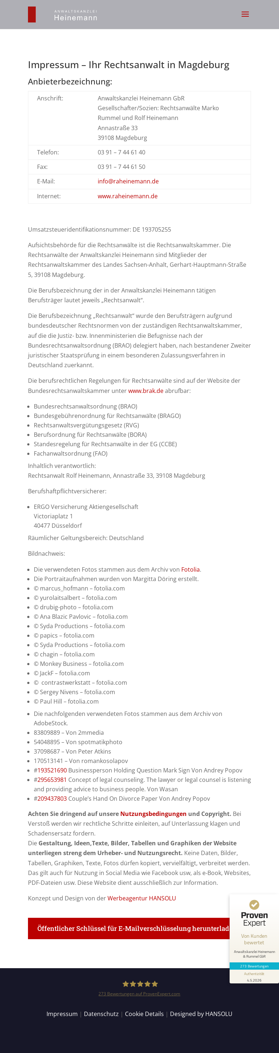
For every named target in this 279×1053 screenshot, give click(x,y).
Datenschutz (101, 1014)
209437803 (52, 799)
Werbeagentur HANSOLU (142, 898)
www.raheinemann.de (128, 196)
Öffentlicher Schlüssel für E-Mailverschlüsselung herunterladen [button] (137, 928)
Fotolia (190, 569)
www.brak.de (145, 391)
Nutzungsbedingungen (153, 814)
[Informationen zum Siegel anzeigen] (254, 976)
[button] (245, 19)
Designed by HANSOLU (201, 1014)
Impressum (62, 1014)
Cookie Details (144, 1014)
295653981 (52, 780)
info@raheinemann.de (128, 181)
